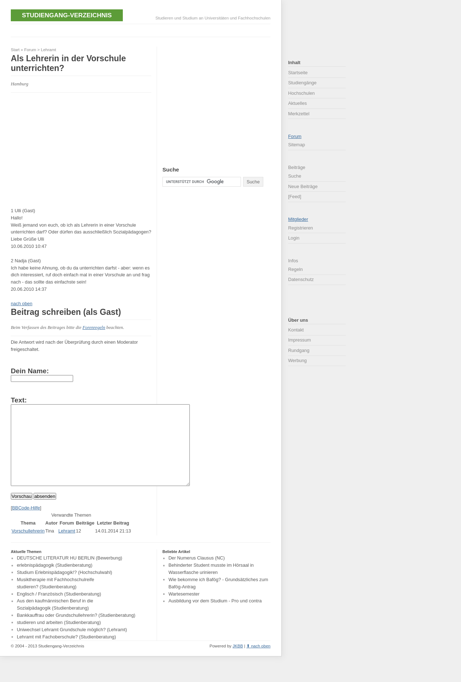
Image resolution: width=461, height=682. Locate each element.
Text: (19, 400)
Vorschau (22, 512)
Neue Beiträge (303, 186)
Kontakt (296, 330)
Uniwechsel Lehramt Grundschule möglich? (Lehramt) (72, 645)
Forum (30, 50)
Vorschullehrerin (28, 547)
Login (293, 238)
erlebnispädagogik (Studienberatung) (55, 581)
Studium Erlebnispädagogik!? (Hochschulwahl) (64, 588)
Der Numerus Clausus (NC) (197, 574)
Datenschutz (301, 279)
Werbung (297, 360)
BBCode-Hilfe (26, 524)
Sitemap (296, 144)
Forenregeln (93, 327)
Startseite (298, 72)
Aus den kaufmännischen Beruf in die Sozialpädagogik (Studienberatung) (55, 621)
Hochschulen (301, 93)
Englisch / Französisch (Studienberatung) (59, 610)
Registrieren (300, 228)
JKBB (238, 662)
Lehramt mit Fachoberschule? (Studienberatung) (66, 653)
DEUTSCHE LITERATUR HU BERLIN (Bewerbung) (69, 574)
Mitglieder (298, 219)
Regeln (295, 269)
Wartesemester (184, 610)
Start (15, 50)
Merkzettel (298, 113)
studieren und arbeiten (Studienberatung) (59, 638)
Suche (294, 176)
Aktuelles (297, 103)
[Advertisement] (142, 29)
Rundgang (298, 350)
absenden (44, 512)
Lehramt (48, 50)
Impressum (299, 340)
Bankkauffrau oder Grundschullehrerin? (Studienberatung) (76, 631)
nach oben (21, 303)
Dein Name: (30, 371)
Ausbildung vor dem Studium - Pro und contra (215, 617)
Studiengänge (302, 82)
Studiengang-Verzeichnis (67, 15)
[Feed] (294, 196)
